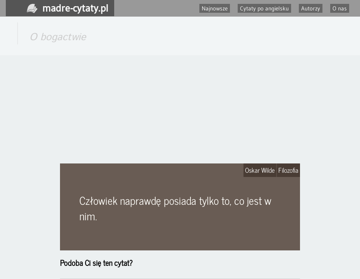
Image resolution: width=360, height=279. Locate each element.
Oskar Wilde (260, 170)
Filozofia (288, 170)
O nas (340, 8)
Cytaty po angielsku (264, 8)
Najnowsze (215, 8)
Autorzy (310, 8)
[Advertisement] (180, 109)
